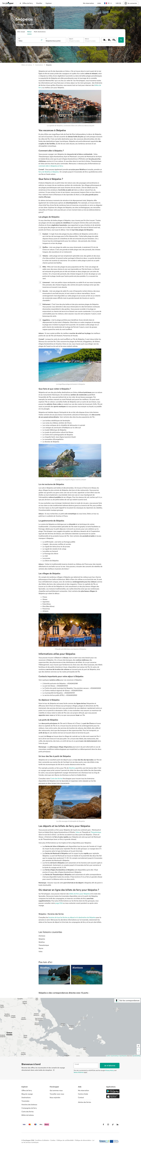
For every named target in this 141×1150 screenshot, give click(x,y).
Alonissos (42, 936)
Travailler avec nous (57, 1094)
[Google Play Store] (112, 1091)
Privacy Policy (109, 1070)
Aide (99, 3)
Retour (29, 32)
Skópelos (49, 65)
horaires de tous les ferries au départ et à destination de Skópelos (72, 917)
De (19, 38)
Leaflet (108, 1055)
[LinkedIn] (117, 1124)
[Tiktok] (113, 1124)
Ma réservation (88, 3)
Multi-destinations (40, 32)
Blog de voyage (27, 1094)
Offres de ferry (26, 3)
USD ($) (118, 3)
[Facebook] (103, 1124)
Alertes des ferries (84, 1102)
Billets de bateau (27, 65)
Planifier (39, 3)
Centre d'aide (83, 1094)
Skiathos (72, 768)
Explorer (49, 3)
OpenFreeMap (114, 1055)
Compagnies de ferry (29, 1108)
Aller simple (21, 32)
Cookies (52, 1140)
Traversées (25, 1101)
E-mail (77, 1064)
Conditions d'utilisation (42, 1140)
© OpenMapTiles (122, 1055)
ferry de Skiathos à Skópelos (49, 172)
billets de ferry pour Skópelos (79, 894)
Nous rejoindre (55, 1097)
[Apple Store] (112, 1096)
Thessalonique (96, 832)
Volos (77, 832)
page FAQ (59, 903)
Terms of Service (78, 1072)
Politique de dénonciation (83, 1140)
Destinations (39, 65)
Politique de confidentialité (65, 1140)
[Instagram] (108, 1124)
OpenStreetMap (136, 1055)
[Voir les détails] (53, 1070)
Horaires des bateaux (29, 1104)
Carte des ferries (56, 778)
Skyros (41, 948)
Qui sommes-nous (56, 1090)
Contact (81, 1097)
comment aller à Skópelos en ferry (51, 166)
